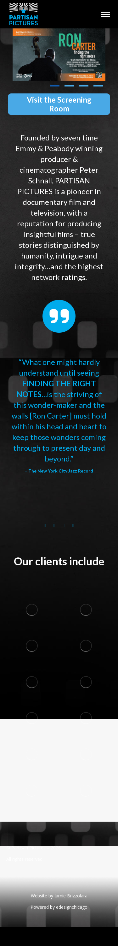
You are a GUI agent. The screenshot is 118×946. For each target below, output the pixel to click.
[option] (59, 416)
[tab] (45, 524)
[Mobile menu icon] (105, 14)
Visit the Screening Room (59, 104)
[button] (54, 86)
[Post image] (59, 54)
